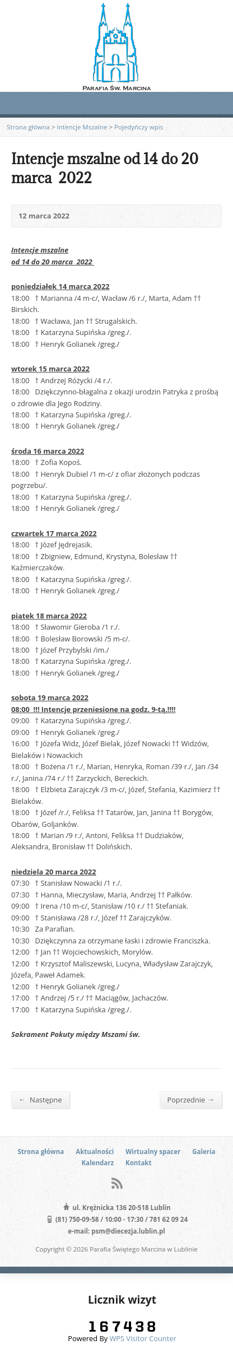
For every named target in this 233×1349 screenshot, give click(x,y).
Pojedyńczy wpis (138, 127)
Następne (40, 1099)
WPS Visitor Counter (142, 1338)
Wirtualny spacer (152, 1151)
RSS (116, 1182)
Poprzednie (191, 1099)
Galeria (203, 1151)
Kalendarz (97, 1163)
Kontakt (138, 1163)
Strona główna (28, 127)
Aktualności (95, 1151)
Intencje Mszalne (82, 127)
